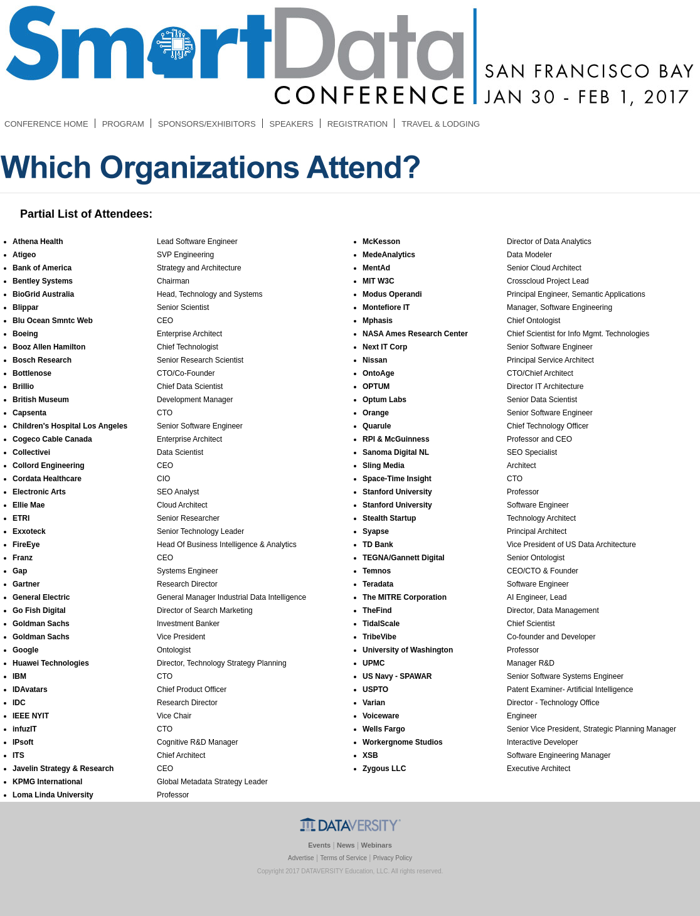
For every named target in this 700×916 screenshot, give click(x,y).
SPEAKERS (292, 124)
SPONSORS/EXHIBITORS (207, 124)
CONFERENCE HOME (46, 124)
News (346, 845)
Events (319, 845)
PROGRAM (123, 124)
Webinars (376, 845)
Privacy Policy (392, 858)
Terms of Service (343, 858)
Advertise (301, 858)
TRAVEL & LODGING (440, 124)
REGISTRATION (357, 124)
